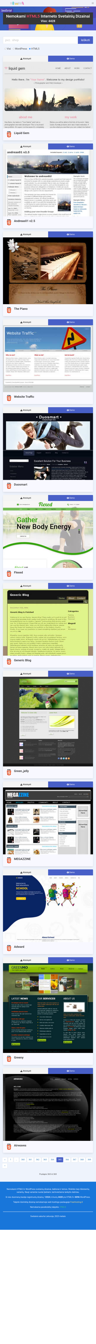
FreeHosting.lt (76, 1202)
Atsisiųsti (25, 58)
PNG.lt (63, 1207)
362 (37, 1159)
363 (45, 1159)
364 (52, 1159)
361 (30, 1159)
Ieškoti (85, 40)
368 (82, 1159)
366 (67, 1159)
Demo (70, 58)
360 (23, 1159)
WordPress (20, 48)
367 (74, 1159)
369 (89, 1159)
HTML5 (34, 48)
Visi (7, 48)
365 (60, 1159)
